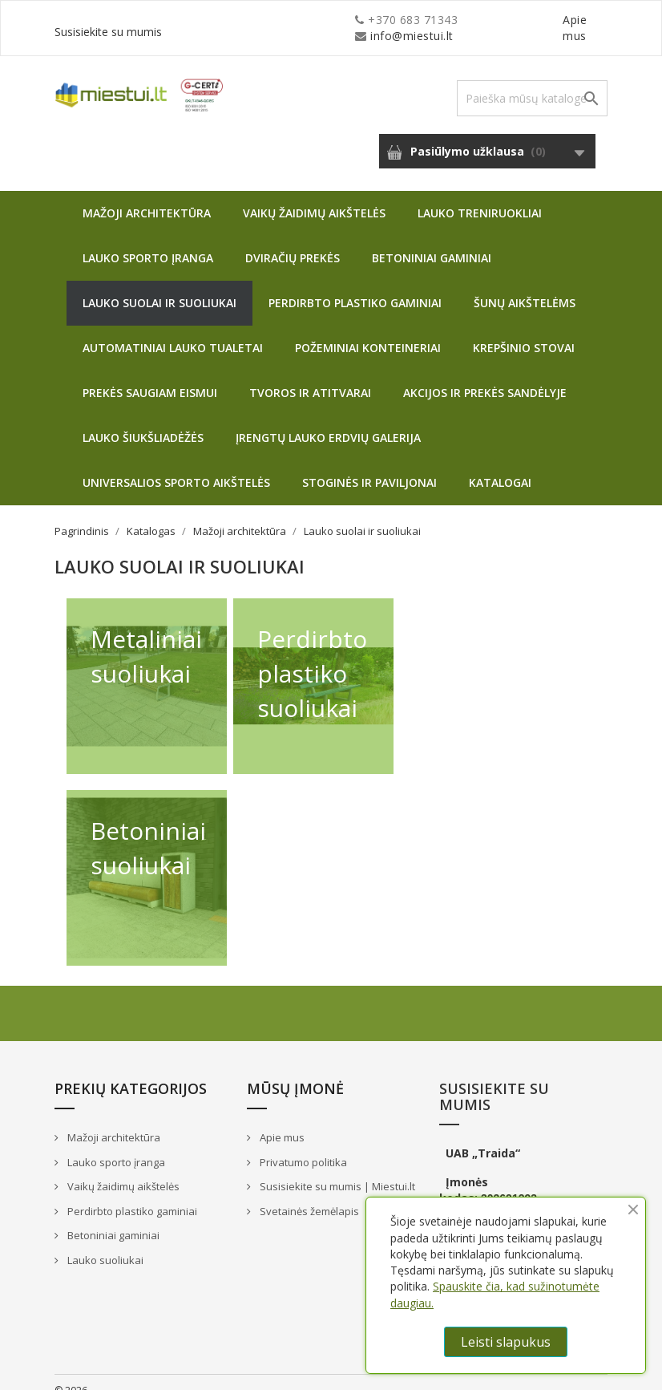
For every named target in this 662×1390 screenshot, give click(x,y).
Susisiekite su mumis (550, 19)
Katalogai (500, 466)
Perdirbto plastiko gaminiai (355, 286)
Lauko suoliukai (104, 1244)
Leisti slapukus (506, 1342)
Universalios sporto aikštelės (176, 466)
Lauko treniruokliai (480, 197)
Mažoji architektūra (147, 197)
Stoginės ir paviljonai (369, 466)
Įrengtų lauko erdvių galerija (328, 421)
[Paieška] (532, 82)
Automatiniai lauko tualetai (173, 331)
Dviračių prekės (292, 241)
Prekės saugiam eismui (150, 376)
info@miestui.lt (214, 19)
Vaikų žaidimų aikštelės (314, 197)
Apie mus (454, 19)
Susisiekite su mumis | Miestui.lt (336, 1170)
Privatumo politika (302, 1146)
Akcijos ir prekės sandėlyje (485, 376)
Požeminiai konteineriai (368, 331)
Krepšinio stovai (524, 331)
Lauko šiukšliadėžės (143, 421)
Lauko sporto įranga (148, 241)
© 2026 (70, 1374)
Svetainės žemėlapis (308, 1195)
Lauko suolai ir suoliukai (159, 286)
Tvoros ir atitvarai (310, 376)
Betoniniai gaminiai (431, 241)
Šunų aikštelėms (524, 286)
